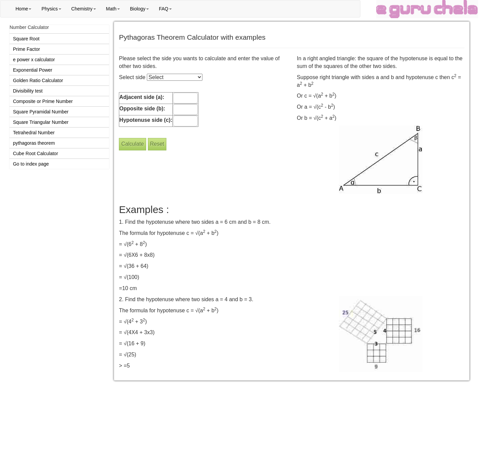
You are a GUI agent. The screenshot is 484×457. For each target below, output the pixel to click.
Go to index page (31, 164)
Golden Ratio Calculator (38, 80)
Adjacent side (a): (141, 97)
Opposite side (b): (142, 108)
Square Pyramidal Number (40, 111)
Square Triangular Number (40, 122)
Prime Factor (26, 49)
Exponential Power (32, 70)
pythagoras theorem (34, 143)
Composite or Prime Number (42, 101)
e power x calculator (34, 59)
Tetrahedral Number (34, 132)
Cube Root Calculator (35, 153)
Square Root (26, 38)
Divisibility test (27, 91)
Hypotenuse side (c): (145, 120)
